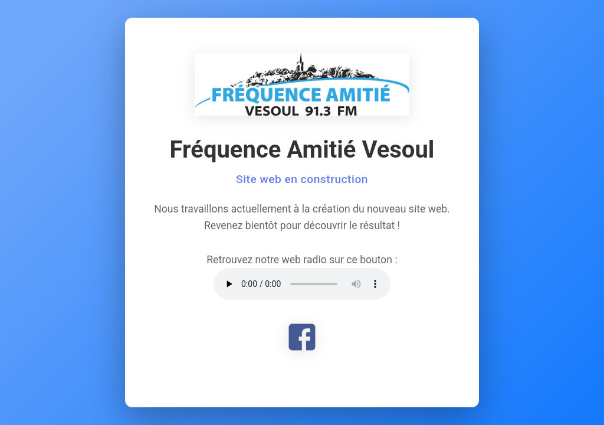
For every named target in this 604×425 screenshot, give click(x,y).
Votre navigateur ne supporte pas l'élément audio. (302, 284)
